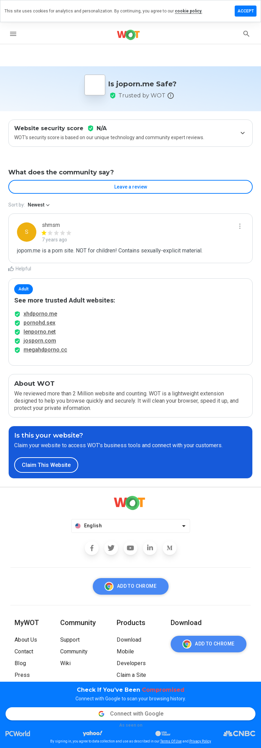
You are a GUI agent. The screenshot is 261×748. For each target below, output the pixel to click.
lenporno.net (40, 331)
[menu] (13, 34)
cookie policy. (188, 11)
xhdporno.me (40, 313)
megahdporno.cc (45, 349)
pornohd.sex (39, 322)
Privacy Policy (200, 741)
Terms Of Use (171, 741)
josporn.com (40, 340)
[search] (246, 34)
